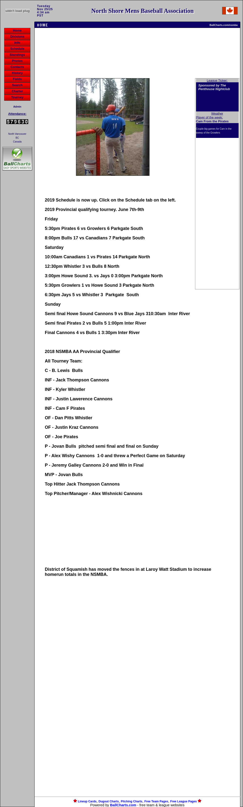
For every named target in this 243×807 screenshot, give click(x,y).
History (17, 73)
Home (17, 30)
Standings (17, 55)
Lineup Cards (87, 801)
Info (17, 42)
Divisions (17, 36)
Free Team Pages (156, 801)
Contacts (17, 67)
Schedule (17, 48)
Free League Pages (183, 801)
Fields (17, 79)
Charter (17, 91)
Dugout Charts (109, 801)
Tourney (17, 97)
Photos (17, 61)
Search (17, 85)
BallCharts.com (123, 805)
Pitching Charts (131, 801)
